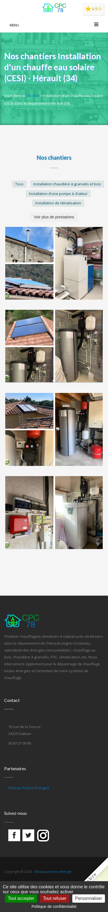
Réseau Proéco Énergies (29, 787)
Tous (19, 183)
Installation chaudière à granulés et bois (67, 183)
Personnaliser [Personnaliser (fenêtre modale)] (88, 898)
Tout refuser (54, 898)
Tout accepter (21, 898)
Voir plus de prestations (54, 217)
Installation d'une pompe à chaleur (58, 193)
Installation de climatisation (58, 202)
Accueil (33, 95)
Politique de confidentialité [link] (54, 906)
